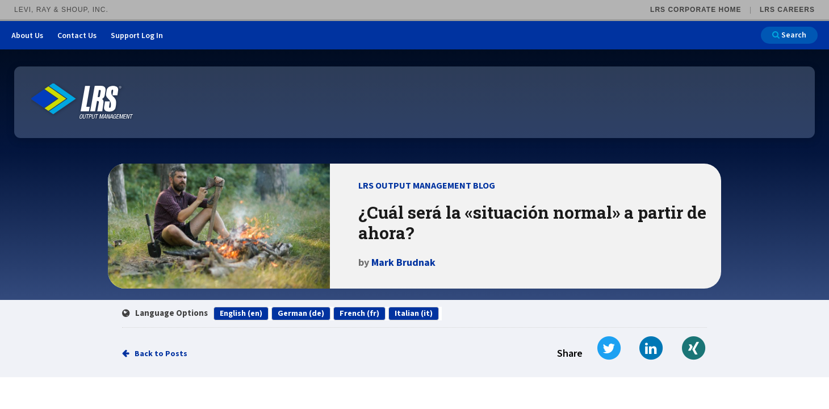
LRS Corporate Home (695, 10)
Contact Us (77, 35)
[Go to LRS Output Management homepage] (82, 101)
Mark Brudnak (403, 263)
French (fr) (359, 313)
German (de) (301, 313)
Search (789, 35)
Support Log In (137, 35)
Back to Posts (161, 354)
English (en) (241, 313)
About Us (27, 35)
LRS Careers (787, 10)
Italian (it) (414, 313)
